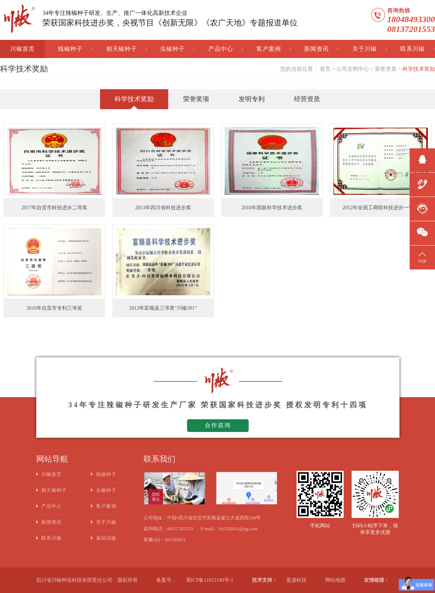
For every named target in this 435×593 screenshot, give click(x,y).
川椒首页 (22, 49)
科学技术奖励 (418, 69)
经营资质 (307, 99)
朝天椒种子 (121, 49)
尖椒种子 (172, 49)
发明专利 (252, 99)
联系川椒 (412, 49)
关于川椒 (364, 49)
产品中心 (220, 49)
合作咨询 (218, 425)
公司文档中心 (352, 69)
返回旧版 (106, 538)
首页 (325, 69)
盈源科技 (296, 580)
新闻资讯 (316, 49)
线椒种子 (70, 49)
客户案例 (268, 49)
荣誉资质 (386, 69)
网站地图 (335, 580)
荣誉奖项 (196, 99)
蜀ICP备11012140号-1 (209, 580)
